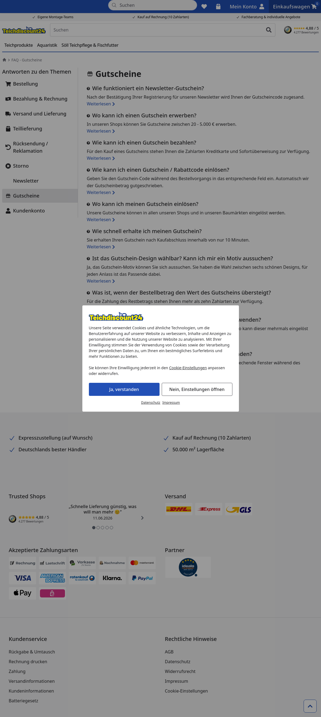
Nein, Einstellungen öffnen (197, 389)
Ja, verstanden (124, 389)
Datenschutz (150, 402)
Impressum (171, 402)
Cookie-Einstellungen (188, 367)
